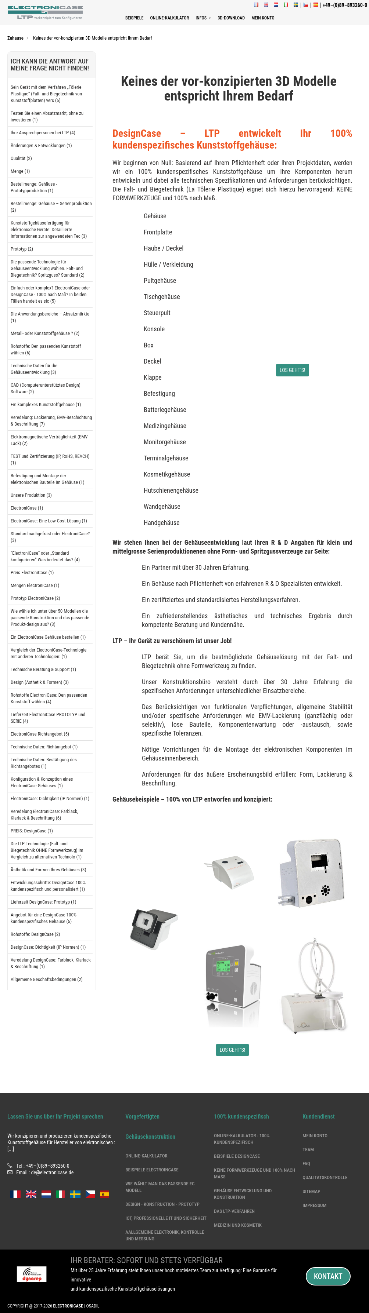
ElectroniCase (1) (27, 508)
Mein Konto (314, 1135)
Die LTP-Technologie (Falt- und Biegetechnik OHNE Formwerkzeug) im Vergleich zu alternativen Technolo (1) (47, 850)
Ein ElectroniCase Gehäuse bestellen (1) (48, 637)
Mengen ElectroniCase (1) (35, 585)
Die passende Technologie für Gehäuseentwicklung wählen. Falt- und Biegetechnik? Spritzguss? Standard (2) (48, 268)
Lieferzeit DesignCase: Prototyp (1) (43, 902)
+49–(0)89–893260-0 (47, 1166)
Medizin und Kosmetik (238, 1225)
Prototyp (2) (22, 249)
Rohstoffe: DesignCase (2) (35, 934)
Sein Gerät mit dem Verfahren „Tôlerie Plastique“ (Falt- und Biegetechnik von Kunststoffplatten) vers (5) (46, 93)
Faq (306, 1163)
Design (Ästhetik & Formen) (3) (40, 682)
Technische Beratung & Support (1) (43, 669)
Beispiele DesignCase (237, 1156)
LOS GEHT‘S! (292, 370)
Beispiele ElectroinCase (151, 1169)
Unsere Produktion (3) (31, 495)
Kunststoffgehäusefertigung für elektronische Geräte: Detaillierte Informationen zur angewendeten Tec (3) (49, 229)
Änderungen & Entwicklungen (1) (41, 145)
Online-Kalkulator (146, 1156)
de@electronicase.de (52, 1172)
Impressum (314, 1205)
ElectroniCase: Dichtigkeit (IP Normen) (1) (50, 798)
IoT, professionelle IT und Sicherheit (166, 1218)
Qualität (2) (21, 158)
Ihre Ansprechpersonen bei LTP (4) (43, 132)
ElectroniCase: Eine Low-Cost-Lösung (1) (49, 521)
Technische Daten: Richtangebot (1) (44, 746)
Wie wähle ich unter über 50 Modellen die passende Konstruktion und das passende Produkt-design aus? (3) (50, 617)
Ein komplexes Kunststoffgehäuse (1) (46, 404)
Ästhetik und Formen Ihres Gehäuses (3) (48, 869)
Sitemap (311, 1191)
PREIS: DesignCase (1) (32, 831)
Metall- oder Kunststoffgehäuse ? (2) (45, 333)
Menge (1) (20, 171)
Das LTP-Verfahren (234, 1211)
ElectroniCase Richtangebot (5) (40, 734)
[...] (10, 1149)
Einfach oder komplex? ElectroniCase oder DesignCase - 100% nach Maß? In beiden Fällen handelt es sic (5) (50, 294)
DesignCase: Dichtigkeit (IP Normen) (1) (48, 947)
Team (308, 1149)
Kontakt (328, 1276)
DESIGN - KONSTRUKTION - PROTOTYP (162, 1204)
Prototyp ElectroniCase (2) (35, 598)
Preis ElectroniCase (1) (32, 572)
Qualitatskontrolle (324, 1177)
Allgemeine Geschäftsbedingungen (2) (47, 979)
